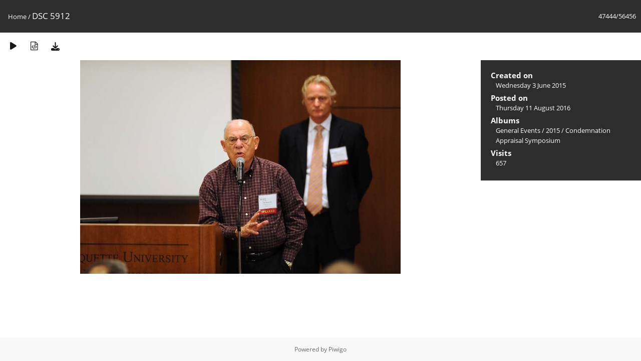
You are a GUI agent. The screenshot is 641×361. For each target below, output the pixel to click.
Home (17, 16)
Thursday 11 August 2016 (533, 107)
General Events (518, 130)
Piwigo (338, 349)
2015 (553, 130)
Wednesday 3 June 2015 (531, 85)
